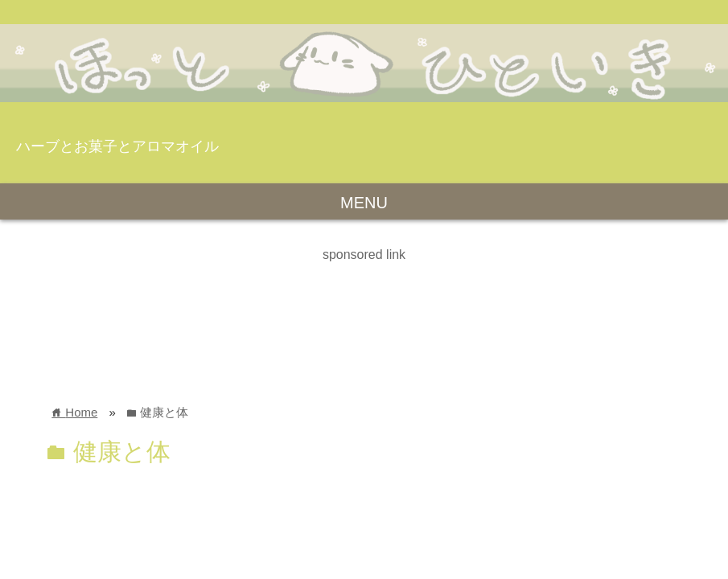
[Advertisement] (293, 301)
